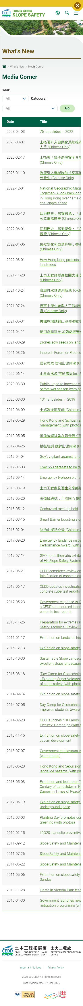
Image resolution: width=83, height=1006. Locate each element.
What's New (17, 66)
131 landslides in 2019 (57, 399)
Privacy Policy (56, 967)
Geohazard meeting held (59, 509)
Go (67, 108)
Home (4, 66)
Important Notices (30, 967)
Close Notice (77, 5)
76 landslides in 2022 (56, 132)
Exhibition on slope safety (60, 694)
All (8, 98)
